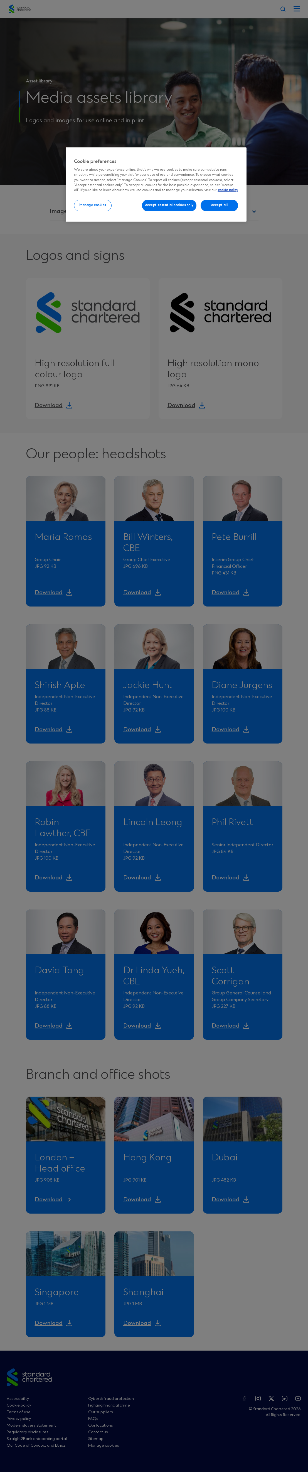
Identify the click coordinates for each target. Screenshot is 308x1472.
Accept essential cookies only (169, 205)
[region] (156, 184)
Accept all (219, 205)
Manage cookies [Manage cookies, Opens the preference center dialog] (92, 205)
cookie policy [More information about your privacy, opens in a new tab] (228, 190)
